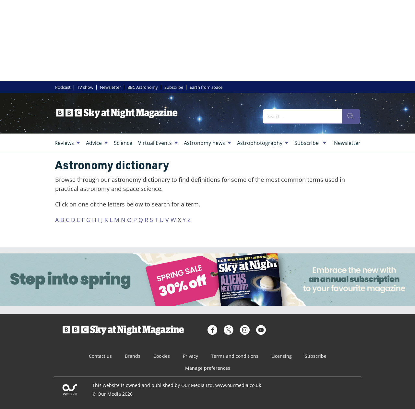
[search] (351, 116)
